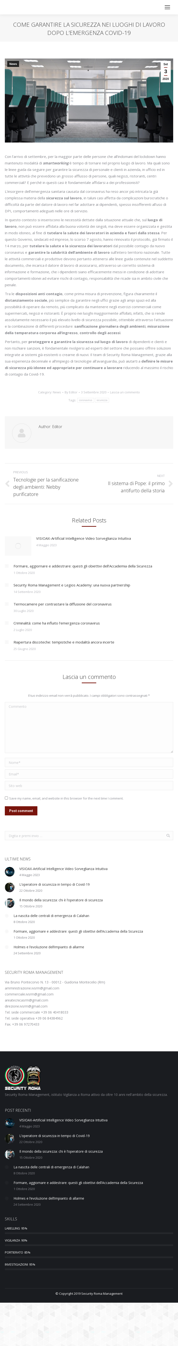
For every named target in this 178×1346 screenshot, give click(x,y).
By (71, 392)
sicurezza (102, 400)
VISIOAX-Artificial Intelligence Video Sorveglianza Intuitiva (83, 538)
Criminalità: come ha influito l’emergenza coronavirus (57, 623)
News (13, 64)
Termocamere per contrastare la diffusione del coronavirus (63, 604)
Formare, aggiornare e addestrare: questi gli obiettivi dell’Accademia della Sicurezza (83, 566)
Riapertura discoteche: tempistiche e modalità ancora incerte (64, 642)
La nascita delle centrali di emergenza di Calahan (51, 915)
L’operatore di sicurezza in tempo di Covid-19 (54, 884)
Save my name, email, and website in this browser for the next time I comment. (66, 798)
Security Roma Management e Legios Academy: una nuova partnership (72, 585)
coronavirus (85, 400)
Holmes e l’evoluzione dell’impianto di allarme (49, 947)
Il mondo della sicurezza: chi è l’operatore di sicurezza (61, 900)
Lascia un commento (125, 392)
